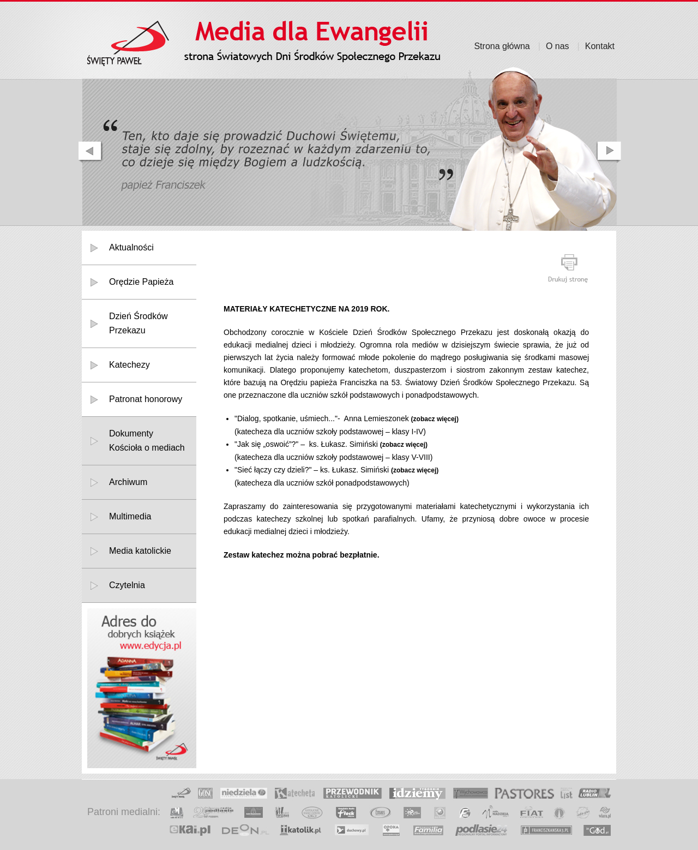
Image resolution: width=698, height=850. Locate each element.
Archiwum (128, 482)
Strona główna (501, 46)
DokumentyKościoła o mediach (147, 440)
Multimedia (130, 516)
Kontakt (600, 46)
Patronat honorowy (145, 399)
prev (89, 152)
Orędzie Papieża (141, 281)
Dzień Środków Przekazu (138, 323)
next (609, 152)
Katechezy (129, 364)
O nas (557, 46)
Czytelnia (127, 585)
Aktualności (131, 247)
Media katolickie (140, 550)
